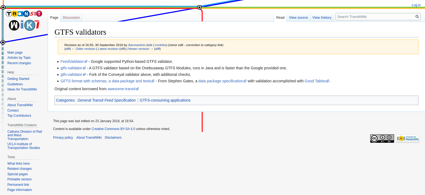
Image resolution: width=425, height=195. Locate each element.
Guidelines (15, 84)
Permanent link (18, 185)
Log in (416, 5)
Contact (12, 110)
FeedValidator (72, 61)
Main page (14, 52)
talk (149, 45)
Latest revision (108, 48)
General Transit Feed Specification (107, 100)
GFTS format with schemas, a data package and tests (105, 81)
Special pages (17, 174)
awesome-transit (122, 89)
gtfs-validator (71, 68)
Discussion (71, 17)
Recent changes (19, 63)
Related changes (19, 169)
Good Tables (315, 81)
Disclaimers (113, 137)
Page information (19, 190)
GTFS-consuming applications (165, 100)
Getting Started (18, 79)
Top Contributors (19, 116)
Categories (65, 100)
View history (322, 17)
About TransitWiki (20, 105)
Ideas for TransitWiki (22, 89)
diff (68, 48)
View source (298, 17)
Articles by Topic (19, 58)
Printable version (19, 179)
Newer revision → (140, 48)
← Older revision (83, 48)
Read (280, 17)
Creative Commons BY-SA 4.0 (113, 129)
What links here (18, 163)
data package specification (220, 81)
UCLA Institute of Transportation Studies (23, 146)
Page (54, 17)
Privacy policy (63, 137)
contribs (160, 45)
